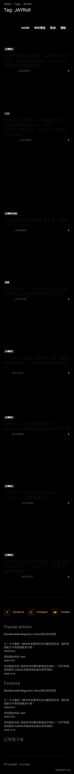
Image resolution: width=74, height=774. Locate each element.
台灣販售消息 (11, 213)
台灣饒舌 (9, 351)
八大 (7, 113)
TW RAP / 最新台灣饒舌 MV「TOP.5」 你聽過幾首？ (29, 495)
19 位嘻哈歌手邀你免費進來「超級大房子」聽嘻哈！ (36, 222)
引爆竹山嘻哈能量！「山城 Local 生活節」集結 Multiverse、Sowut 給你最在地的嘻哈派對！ (37, 60)
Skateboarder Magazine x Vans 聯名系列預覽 (30, 634)
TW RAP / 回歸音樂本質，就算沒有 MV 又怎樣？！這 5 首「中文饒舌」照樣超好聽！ (36, 566)
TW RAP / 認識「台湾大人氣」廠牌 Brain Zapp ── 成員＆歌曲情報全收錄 (36, 363)
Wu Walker (10, 70)
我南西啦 (8, 299)
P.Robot (8, 230)
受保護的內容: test (14, 657)
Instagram (42, 612)
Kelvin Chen (11, 140)
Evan (6, 372)
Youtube (65, 612)
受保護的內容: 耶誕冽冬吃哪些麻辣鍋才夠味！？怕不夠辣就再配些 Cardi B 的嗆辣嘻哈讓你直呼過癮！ (36, 667)
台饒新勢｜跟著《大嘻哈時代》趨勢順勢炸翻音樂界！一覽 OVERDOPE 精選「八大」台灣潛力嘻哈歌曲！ (35, 127)
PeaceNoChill (11, 502)
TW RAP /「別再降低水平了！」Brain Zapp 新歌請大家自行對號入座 (37, 426)
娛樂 (7, 282)
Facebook (18, 612)
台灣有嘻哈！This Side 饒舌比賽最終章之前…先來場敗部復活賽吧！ (36, 291)
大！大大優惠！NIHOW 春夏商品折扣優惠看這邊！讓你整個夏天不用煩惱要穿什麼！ (36, 645)
